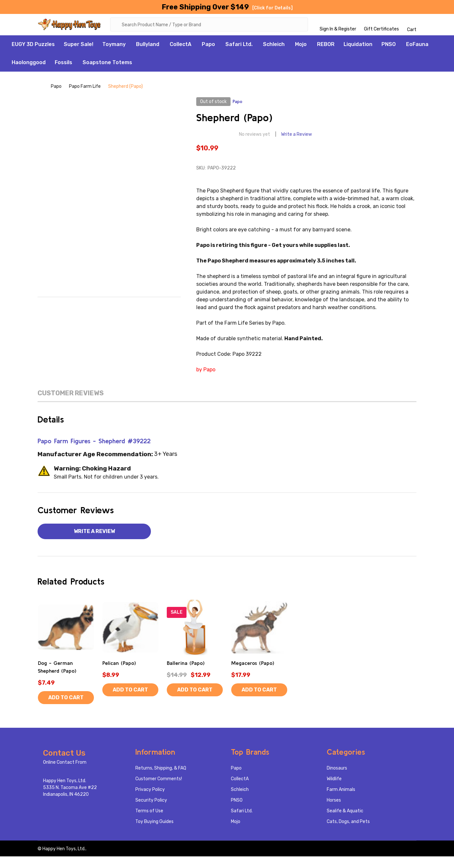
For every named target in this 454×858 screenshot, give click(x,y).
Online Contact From (64, 764)
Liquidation (358, 45)
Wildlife (334, 780)
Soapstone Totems (107, 64)
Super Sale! (78, 45)
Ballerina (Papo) (186, 664)
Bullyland (147, 45)
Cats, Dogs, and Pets (348, 823)
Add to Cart (66, 699)
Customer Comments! (158, 780)
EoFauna (417, 45)
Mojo (301, 45)
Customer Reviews (71, 394)
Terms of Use (149, 812)
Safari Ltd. (239, 45)
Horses (334, 802)
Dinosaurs (337, 769)
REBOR (326, 45)
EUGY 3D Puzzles (33, 45)
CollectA (180, 45)
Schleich (274, 45)
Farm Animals (341, 791)
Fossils (63, 64)
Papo (208, 45)
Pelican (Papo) (119, 664)
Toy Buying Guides (154, 823)
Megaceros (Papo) (252, 664)
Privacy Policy (150, 791)
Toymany (114, 45)
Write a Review (296, 136)
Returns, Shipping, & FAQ (160, 769)
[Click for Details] (272, 8)
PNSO (388, 45)
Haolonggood (29, 64)
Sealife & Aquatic (345, 812)
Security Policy (151, 802)
